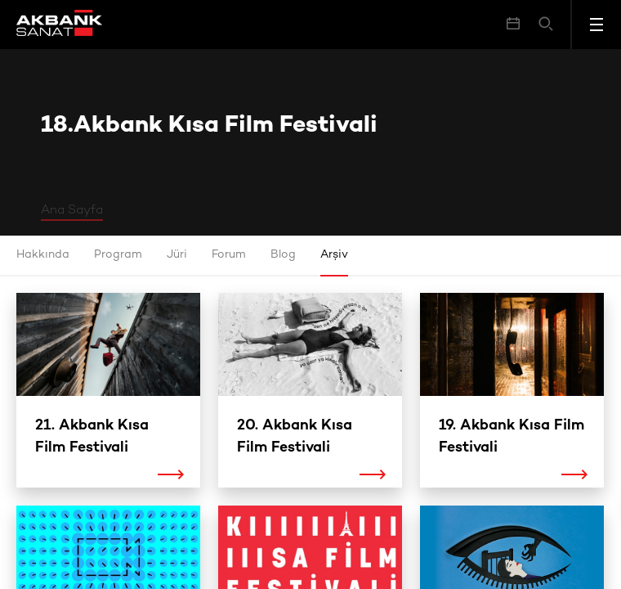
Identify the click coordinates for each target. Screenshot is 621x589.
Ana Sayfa (72, 210)
